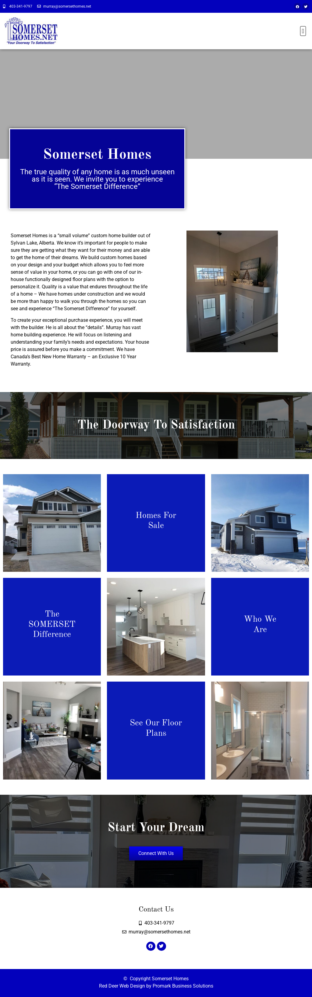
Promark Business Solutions (183, 986)
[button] (303, 31)
